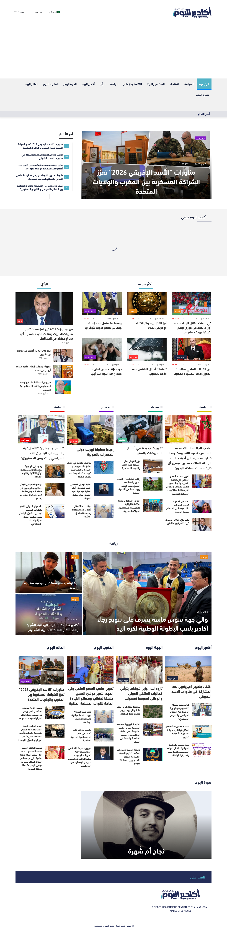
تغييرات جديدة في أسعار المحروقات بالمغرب (144, 450)
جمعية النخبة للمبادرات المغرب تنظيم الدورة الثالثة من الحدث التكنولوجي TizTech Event (128, 756)
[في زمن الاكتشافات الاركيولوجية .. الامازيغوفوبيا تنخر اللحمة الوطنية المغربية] (63, 387)
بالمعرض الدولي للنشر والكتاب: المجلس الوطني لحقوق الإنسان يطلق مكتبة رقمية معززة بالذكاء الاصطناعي (30, 515)
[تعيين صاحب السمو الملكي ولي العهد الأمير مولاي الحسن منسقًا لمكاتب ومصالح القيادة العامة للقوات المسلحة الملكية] (201, 481)
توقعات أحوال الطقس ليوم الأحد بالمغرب (149, 371)
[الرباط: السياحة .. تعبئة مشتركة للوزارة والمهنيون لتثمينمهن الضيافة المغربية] (152, 505)
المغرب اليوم (50, 83)
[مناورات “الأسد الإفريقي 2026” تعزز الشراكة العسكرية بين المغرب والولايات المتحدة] (146, 165)
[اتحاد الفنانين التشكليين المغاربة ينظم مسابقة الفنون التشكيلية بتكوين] (201, 731)
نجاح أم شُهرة (146, 850)
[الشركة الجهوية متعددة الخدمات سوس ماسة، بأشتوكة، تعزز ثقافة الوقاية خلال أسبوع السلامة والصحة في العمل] (152, 729)
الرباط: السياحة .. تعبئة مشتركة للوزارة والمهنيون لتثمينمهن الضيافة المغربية (129, 505)
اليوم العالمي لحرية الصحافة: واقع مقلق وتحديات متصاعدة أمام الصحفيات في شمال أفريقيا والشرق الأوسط (30, 732)
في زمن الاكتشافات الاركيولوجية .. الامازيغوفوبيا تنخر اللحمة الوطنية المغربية (35, 386)
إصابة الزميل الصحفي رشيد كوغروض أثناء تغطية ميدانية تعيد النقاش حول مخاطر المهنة (80, 491)
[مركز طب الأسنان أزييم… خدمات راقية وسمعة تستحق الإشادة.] (104, 511)
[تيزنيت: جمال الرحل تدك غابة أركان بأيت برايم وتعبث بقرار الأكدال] (152, 711)
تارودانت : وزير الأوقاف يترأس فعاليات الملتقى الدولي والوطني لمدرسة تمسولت (141, 693)
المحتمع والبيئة (156, 83)
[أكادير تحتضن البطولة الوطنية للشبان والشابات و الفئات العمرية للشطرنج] (49, 614)
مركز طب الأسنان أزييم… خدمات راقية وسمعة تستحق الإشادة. (81, 511)
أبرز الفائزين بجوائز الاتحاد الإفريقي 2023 (151, 325)
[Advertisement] (113, 52)
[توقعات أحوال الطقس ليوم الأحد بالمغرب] (147, 349)
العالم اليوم (31, 83)
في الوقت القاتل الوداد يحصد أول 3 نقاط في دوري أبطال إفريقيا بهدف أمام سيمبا (192, 327)
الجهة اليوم (70, 83)
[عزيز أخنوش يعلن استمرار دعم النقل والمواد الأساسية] (152, 466)
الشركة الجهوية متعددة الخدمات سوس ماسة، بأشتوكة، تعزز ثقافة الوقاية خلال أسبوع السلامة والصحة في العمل (128, 733)
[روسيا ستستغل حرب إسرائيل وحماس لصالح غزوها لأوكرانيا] (102, 303)
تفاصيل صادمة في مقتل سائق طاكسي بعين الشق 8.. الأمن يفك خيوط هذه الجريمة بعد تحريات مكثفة (79, 469)
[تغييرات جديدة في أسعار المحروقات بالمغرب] (139, 429)
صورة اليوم (202, 94)
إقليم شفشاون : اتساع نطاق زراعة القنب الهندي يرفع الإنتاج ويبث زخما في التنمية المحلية (128, 485)
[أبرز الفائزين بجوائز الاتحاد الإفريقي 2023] (147, 303)
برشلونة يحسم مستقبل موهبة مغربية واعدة (51, 585)
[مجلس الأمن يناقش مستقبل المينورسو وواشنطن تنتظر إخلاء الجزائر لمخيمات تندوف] (55, 712)
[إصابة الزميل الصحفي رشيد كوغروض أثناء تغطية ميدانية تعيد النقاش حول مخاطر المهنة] (104, 489)
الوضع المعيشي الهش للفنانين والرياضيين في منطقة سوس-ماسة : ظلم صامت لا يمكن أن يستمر (31, 491)
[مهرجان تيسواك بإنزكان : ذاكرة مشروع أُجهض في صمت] (63, 371)
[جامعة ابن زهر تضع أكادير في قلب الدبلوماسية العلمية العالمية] (104, 734)
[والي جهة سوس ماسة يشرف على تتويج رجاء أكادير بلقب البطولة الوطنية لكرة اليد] (147, 593)
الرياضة (114, 83)
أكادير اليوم (88, 83)
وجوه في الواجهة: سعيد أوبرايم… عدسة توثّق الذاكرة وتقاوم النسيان (31, 471)
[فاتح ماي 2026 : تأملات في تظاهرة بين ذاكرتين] (63, 355)
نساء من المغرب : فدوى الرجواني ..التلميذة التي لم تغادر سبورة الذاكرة (177, 506)
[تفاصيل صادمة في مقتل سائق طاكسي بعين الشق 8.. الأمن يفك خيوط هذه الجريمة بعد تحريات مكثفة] (104, 467)
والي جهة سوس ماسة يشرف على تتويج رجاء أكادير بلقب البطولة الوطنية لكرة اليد (152, 623)
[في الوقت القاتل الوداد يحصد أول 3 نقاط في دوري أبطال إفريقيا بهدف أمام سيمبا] (191, 303)
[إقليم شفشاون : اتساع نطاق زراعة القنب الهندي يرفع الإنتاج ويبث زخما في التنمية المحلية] (152, 484)
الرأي (102, 83)
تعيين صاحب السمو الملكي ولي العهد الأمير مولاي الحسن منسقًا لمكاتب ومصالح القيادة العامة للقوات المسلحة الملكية (177, 485)
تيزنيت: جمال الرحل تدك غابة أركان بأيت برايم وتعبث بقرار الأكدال (128, 710)
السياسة (189, 83)
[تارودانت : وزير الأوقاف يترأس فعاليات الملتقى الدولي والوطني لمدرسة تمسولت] (139, 670)
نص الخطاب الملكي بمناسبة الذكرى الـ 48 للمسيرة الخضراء (192, 371)
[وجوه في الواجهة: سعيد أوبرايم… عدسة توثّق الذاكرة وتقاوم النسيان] (55, 471)
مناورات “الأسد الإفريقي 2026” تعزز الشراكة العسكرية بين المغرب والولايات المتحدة (146, 181)
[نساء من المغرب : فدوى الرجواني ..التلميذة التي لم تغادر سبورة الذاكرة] (201, 506)
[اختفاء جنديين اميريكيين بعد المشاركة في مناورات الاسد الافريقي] (188, 669)
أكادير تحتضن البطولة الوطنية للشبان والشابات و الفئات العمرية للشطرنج (53, 627)
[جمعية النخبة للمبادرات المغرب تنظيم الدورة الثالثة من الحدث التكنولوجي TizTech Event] (152, 754)
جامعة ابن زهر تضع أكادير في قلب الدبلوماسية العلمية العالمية (81, 735)
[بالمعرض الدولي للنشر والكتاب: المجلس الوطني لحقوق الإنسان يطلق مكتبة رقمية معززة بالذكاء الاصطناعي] (55, 511)
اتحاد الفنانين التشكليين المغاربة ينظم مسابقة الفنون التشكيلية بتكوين (177, 731)
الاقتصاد (174, 83)
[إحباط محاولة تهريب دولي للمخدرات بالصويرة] (90, 430)
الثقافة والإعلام (132, 83)
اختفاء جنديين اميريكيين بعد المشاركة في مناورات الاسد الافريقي (191, 691)
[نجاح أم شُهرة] (146, 825)
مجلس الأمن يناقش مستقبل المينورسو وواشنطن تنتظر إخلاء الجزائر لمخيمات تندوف (30, 712)
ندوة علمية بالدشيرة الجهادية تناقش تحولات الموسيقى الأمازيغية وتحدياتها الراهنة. (177, 750)
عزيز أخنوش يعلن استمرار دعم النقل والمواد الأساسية (131, 464)
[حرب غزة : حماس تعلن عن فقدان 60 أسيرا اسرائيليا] (102, 349)
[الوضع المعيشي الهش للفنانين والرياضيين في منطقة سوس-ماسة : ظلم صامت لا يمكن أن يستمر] (55, 489)
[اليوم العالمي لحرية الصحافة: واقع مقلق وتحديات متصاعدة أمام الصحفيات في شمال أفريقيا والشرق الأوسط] (55, 731)
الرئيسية (204, 83)
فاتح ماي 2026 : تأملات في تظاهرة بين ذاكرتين (34, 352)
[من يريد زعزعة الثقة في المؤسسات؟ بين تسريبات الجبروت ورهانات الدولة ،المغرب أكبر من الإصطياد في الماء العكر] (44, 308)
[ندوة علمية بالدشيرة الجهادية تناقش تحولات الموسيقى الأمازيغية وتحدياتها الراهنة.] (201, 749)
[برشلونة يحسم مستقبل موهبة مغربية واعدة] (49, 572)
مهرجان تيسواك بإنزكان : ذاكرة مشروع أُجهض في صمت (33, 368)
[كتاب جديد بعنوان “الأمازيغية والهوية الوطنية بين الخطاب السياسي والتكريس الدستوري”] (41, 429)
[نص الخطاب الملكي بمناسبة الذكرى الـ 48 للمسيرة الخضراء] (191, 349)
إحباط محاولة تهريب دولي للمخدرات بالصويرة (95, 451)
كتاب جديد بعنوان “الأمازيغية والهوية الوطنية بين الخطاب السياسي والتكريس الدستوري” (42, 452)
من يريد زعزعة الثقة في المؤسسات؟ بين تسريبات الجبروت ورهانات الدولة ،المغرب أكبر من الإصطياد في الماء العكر (46, 333)
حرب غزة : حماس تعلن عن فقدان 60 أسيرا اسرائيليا (106, 371)
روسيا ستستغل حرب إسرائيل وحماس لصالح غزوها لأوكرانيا (103, 325)
